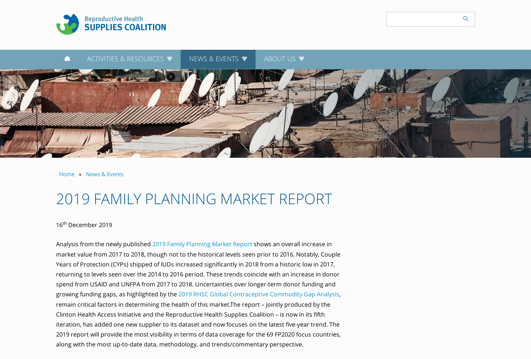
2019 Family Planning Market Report (202, 244)
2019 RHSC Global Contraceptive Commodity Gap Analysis (258, 294)
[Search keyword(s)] (421, 19)
